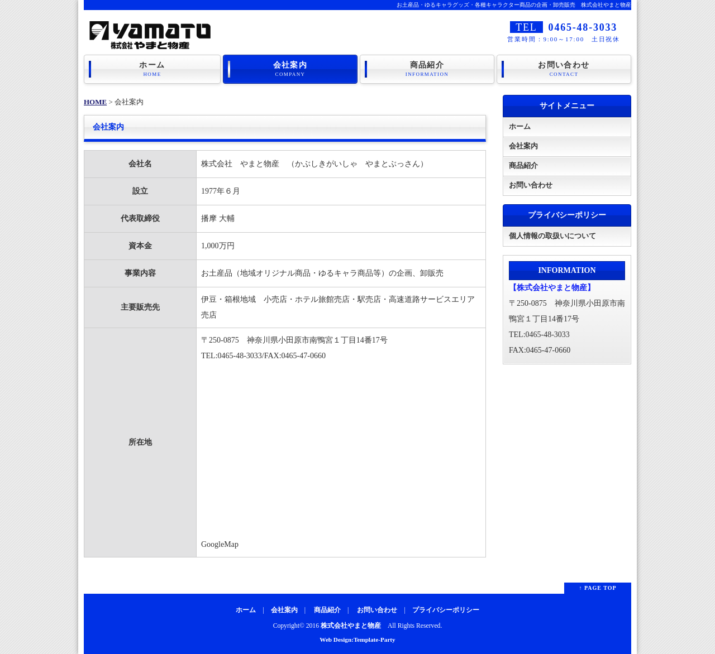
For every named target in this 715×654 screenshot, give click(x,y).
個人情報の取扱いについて (552, 236)
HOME (95, 102)
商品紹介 (427, 69)
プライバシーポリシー (445, 610)
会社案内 (290, 69)
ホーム (152, 69)
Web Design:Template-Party (357, 639)
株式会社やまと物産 (351, 625)
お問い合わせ (564, 69)
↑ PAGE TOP (597, 588)
